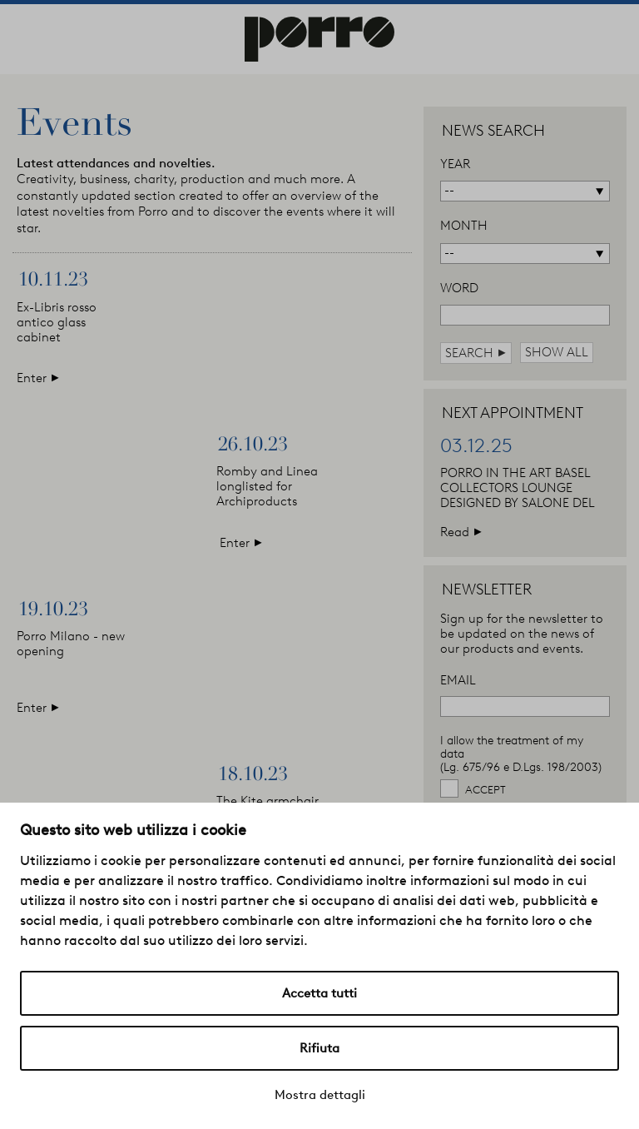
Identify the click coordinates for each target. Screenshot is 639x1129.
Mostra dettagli (320, 1094)
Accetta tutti (319, 993)
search (476, 352)
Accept (485, 789)
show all (556, 352)
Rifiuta (319, 1048)
